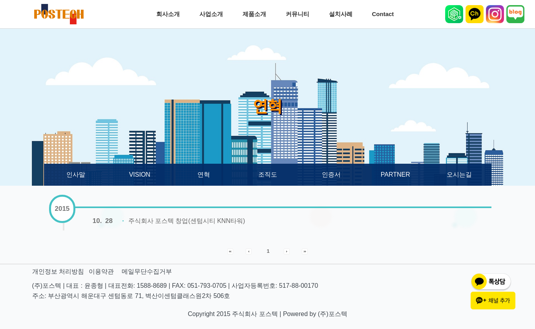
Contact (385, 14)
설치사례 (342, 14)
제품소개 (256, 14)
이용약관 (101, 271)
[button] (230, 251)
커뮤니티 (299, 14)
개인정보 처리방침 (58, 271)
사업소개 (213, 14)
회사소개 (170, 14)
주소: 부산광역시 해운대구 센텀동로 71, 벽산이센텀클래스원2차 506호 (131, 295)
